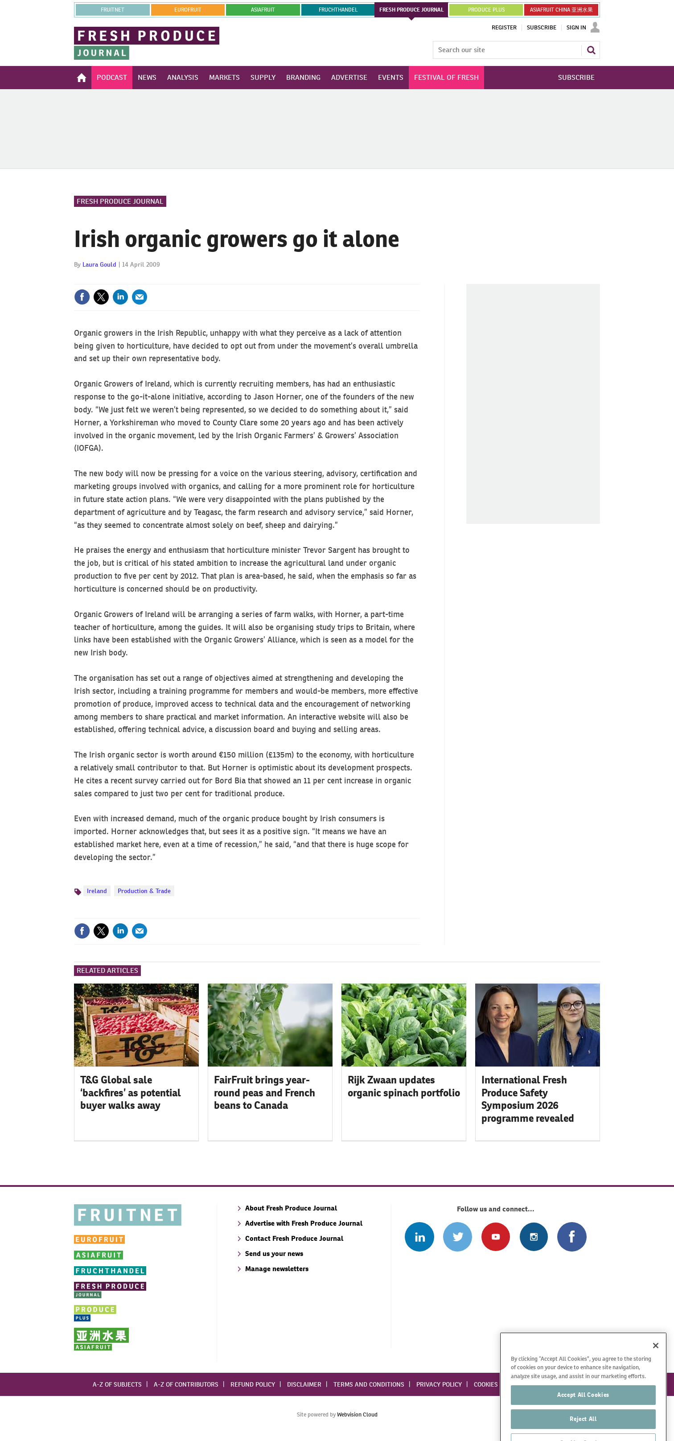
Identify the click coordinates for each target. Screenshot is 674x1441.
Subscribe (541, 28)
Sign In (576, 28)
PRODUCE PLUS (486, 9)
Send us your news (274, 1253)
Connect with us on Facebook (571, 1236)
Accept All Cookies (583, 1411)
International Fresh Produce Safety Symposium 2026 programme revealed (527, 1099)
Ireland (97, 891)
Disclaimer (304, 1384)
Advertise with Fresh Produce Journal (303, 1223)
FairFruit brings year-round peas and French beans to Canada (264, 1092)
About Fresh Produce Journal (291, 1208)
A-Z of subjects (117, 1384)
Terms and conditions (368, 1384)
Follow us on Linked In (419, 1236)
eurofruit (187, 9)
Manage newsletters (276, 1268)
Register (504, 28)
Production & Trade (144, 891)
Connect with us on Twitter (457, 1236)
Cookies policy (496, 1384)
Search (591, 50)
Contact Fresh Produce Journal (294, 1238)
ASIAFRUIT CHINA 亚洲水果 (561, 9)
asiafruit (263, 9)
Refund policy (252, 1384)
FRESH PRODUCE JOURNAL (411, 9)
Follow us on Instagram (533, 1236)
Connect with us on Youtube (495, 1236)
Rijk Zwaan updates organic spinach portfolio (404, 1086)
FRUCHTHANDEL (338, 9)
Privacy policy (439, 1384)
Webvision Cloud (357, 1414)
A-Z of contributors (186, 1384)
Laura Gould (99, 264)
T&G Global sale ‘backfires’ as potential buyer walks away (130, 1092)
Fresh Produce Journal (120, 201)
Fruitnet (112, 9)
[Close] (656, 1362)
